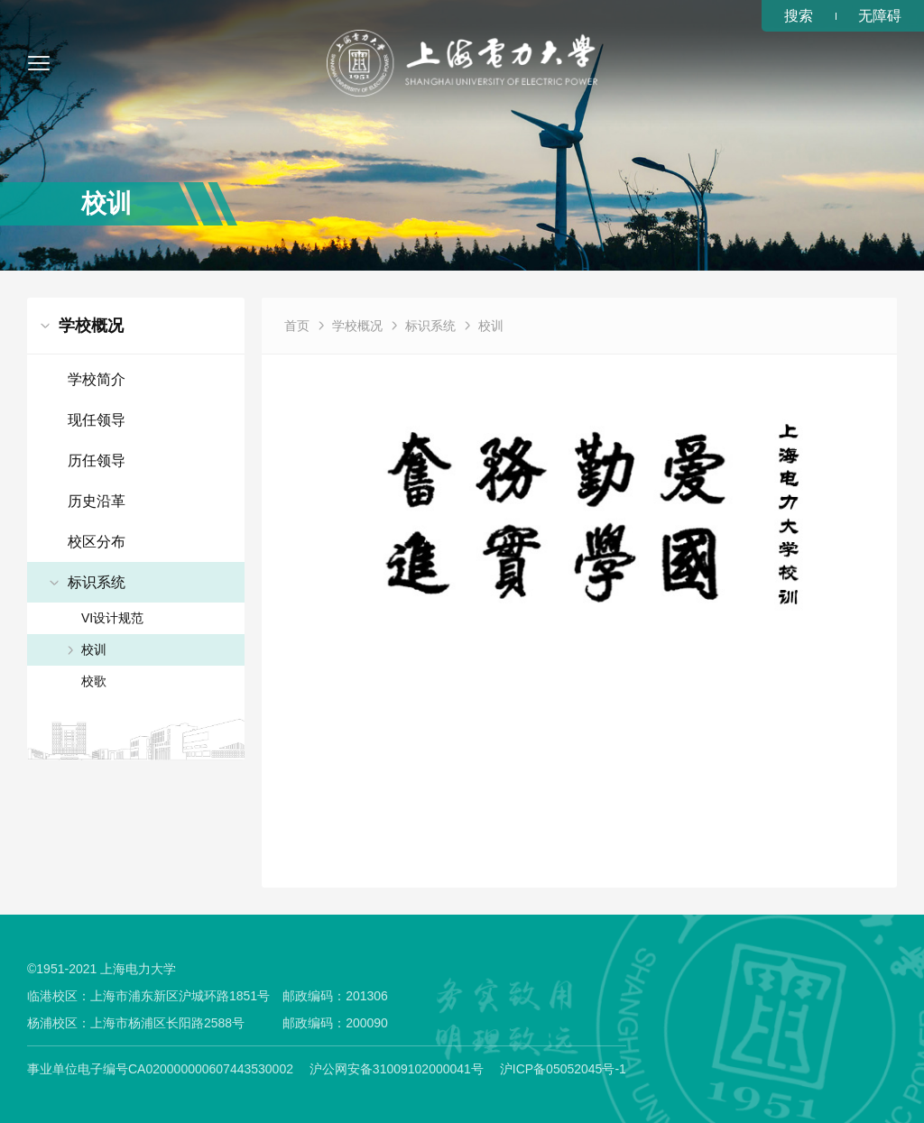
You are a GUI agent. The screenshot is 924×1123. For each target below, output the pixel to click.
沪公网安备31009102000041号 (397, 1069)
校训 (491, 325)
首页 (297, 325)
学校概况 (357, 325)
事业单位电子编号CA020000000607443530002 (160, 1069)
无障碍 (879, 15)
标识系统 (430, 325)
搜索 (798, 15)
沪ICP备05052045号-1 (563, 1069)
